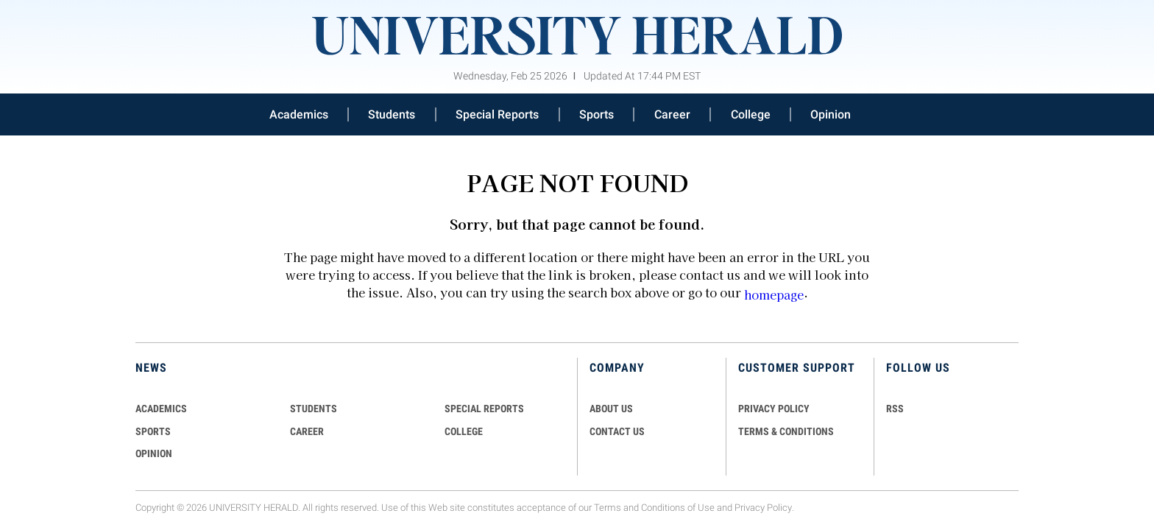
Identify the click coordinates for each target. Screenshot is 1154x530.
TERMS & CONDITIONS (786, 431)
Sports (596, 114)
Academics (298, 114)
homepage (774, 294)
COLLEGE (464, 431)
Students (391, 114)
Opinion (830, 114)
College (751, 114)
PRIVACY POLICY (774, 408)
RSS (895, 408)
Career (672, 114)
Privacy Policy (763, 507)
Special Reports (497, 114)
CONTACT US (617, 431)
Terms (607, 507)
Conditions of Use (678, 507)
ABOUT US (611, 408)
